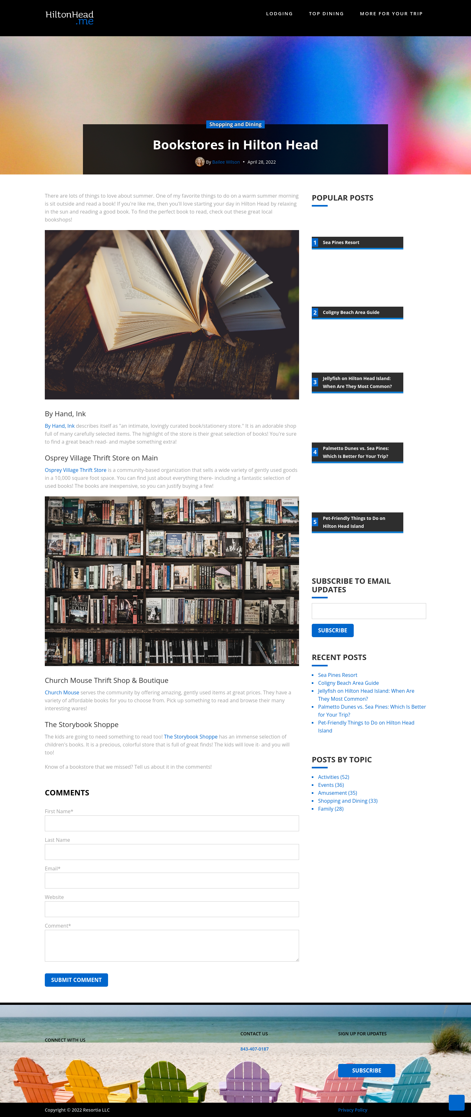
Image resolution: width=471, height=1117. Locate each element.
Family (331, 816)
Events (331, 792)
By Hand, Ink (60, 433)
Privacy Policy (352, 1110)
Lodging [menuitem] (279, 13)
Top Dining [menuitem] (326, 13)
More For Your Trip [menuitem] (391, 13)
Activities (333, 784)
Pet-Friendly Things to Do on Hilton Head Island (366, 734)
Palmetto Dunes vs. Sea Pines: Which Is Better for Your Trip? (372, 718)
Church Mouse (62, 700)
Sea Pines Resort (337, 682)
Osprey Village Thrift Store (75, 477)
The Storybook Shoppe (191, 744)
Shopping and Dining (348, 808)
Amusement (337, 800)
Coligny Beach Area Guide (348, 690)
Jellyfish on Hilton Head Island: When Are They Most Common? (366, 702)
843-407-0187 (254, 1049)
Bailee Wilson (226, 170)
